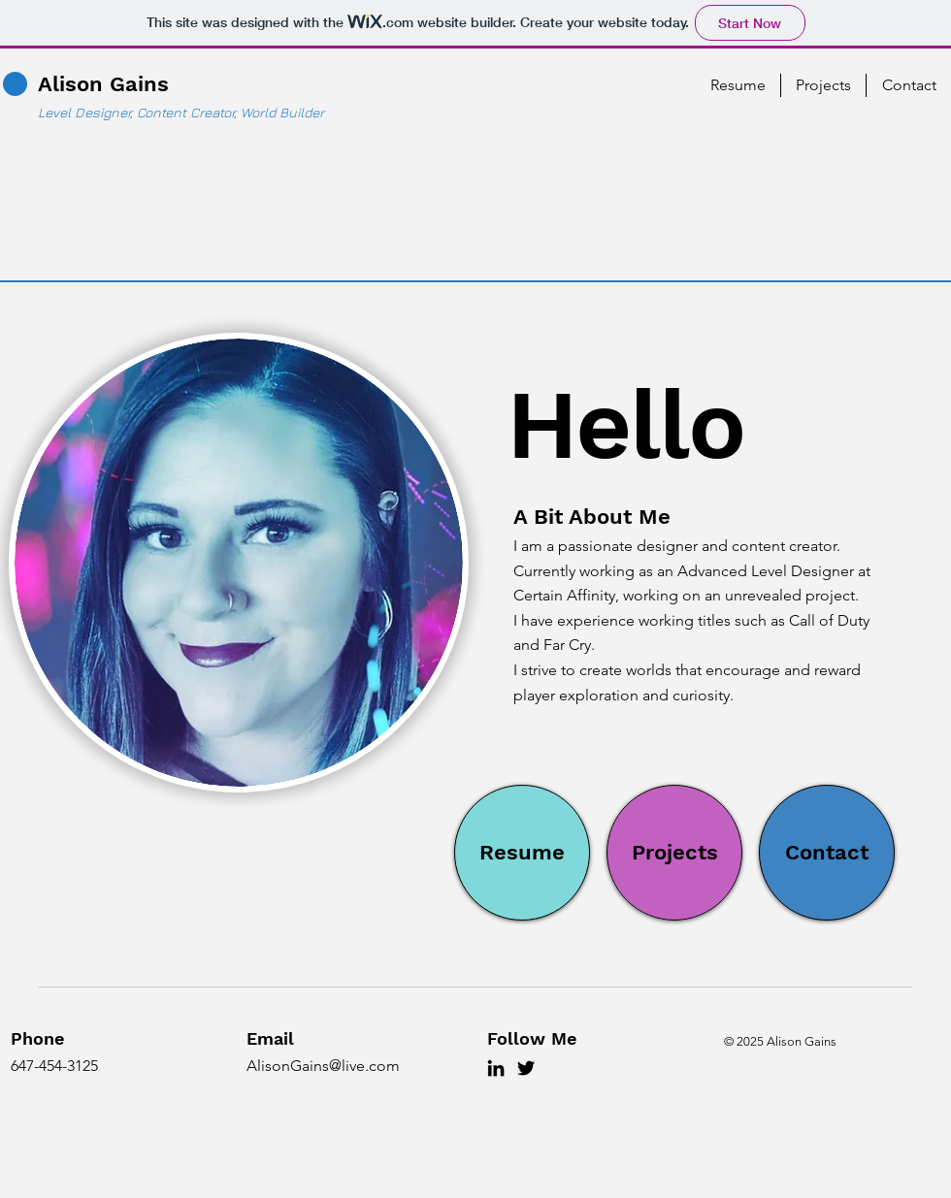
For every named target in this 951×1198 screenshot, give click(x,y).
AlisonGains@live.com (323, 1065)
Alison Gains (103, 84)
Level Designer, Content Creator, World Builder (181, 112)
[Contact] (827, 853)
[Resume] (522, 853)
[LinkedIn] (496, 1068)
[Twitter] (526, 1068)
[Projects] (674, 853)
